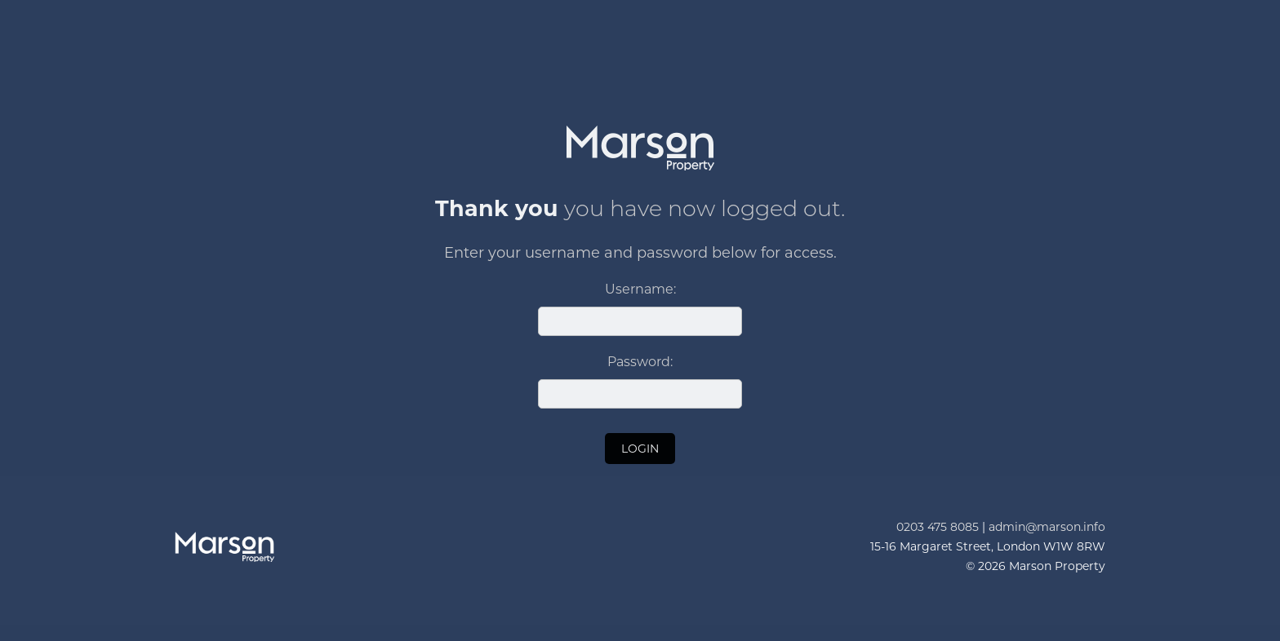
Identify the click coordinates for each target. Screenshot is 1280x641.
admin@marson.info (1047, 526)
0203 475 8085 (937, 526)
